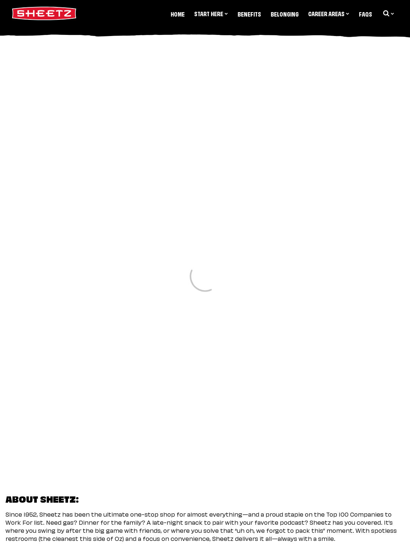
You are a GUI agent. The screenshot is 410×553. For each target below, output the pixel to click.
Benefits (249, 14)
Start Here (211, 13)
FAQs (365, 14)
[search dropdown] (388, 13)
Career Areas (328, 13)
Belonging (285, 14)
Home (178, 14)
